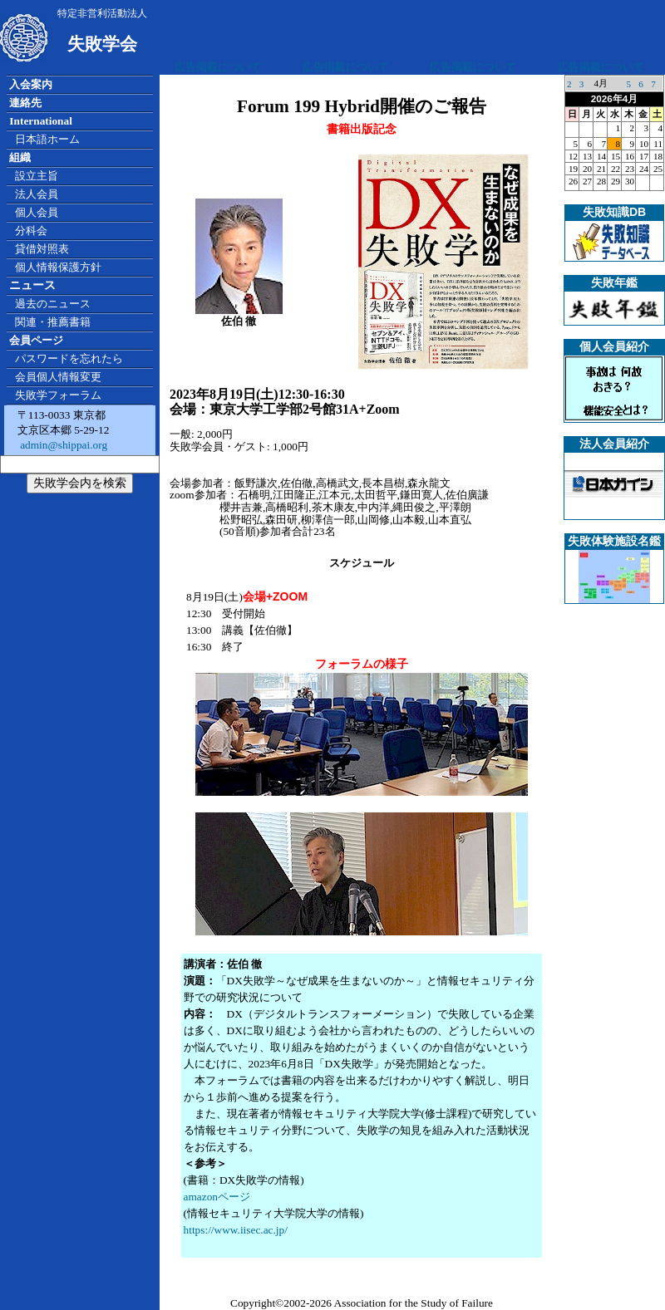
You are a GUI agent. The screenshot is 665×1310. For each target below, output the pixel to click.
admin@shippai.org (62, 445)
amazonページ (217, 1196)
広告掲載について (218, 67)
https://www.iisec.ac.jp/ (236, 1230)
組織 (20, 157)
